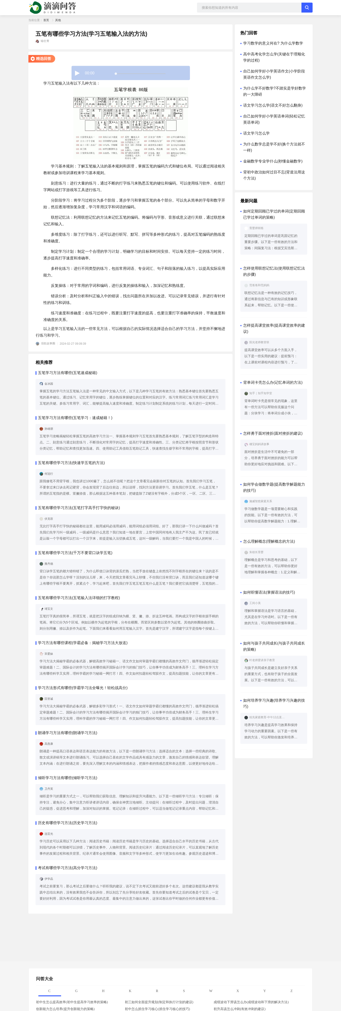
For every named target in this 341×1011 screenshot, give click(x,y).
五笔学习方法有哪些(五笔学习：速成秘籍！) (75, 418)
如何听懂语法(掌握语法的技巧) (269, 592)
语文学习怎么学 (256, 133)
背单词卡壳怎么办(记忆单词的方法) (273, 382)
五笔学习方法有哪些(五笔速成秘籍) (67, 373)
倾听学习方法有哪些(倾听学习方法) (67, 778)
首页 (46, 20)
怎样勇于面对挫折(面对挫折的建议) (273, 433)
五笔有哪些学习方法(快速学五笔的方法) (71, 463)
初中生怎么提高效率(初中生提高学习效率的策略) (72, 1002)
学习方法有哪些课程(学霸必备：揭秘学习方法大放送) (83, 643)
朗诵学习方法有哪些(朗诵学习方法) (67, 733)
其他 (58, 20)
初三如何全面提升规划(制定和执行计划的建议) (159, 1002)
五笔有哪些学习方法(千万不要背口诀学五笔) (75, 553)
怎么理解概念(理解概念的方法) (269, 541)
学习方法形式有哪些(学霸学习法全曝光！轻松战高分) (83, 688)
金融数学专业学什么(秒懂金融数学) (273, 161)
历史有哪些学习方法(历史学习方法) (67, 823)
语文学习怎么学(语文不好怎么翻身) (273, 105)
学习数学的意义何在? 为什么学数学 (273, 43)
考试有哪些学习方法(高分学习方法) (67, 868)
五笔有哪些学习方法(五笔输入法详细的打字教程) (79, 598)
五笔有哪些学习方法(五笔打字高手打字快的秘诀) (79, 508)
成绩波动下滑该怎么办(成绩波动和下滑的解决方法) (251, 1002)
